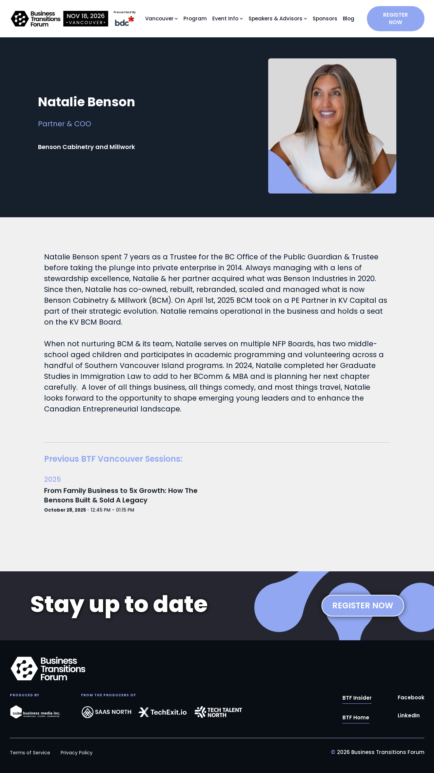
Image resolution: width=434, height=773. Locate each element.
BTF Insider (357, 698)
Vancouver (159, 18)
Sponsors (325, 18)
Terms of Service (30, 752)
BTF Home (355, 718)
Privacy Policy (77, 752)
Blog (348, 18)
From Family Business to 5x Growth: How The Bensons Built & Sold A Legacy (121, 495)
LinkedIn (409, 716)
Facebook (411, 698)
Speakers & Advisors (275, 18)
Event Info (225, 18)
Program (195, 18)
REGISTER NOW (395, 18)
